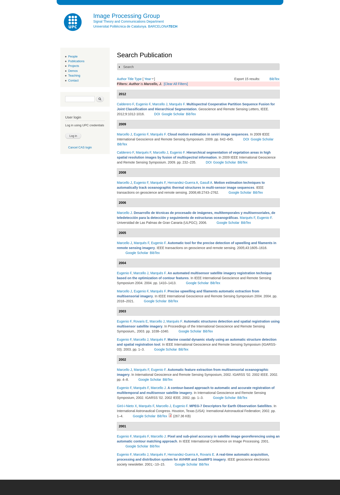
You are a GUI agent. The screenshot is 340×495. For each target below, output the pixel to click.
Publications (76, 61)
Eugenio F (143, 104)
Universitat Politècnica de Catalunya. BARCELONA (135, 26)
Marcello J (159, 104)
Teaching (74, 75)
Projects (73, 66)
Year (147, 79)
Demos (73, 71)
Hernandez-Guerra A (183, 182)
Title (131, 79)
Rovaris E (140, 321)
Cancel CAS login (80, 147)
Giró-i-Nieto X (127, 406)
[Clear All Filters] (176, 84)
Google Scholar (173, 114)
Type (137, 79)
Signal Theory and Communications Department (128, 21)
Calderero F (125, 104)
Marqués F (177, 104)
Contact (73, 80)
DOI (157, 114)
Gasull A (206, 182)
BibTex (275, 79)
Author (122, 79)
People (73, 56)
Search (128, 67)
